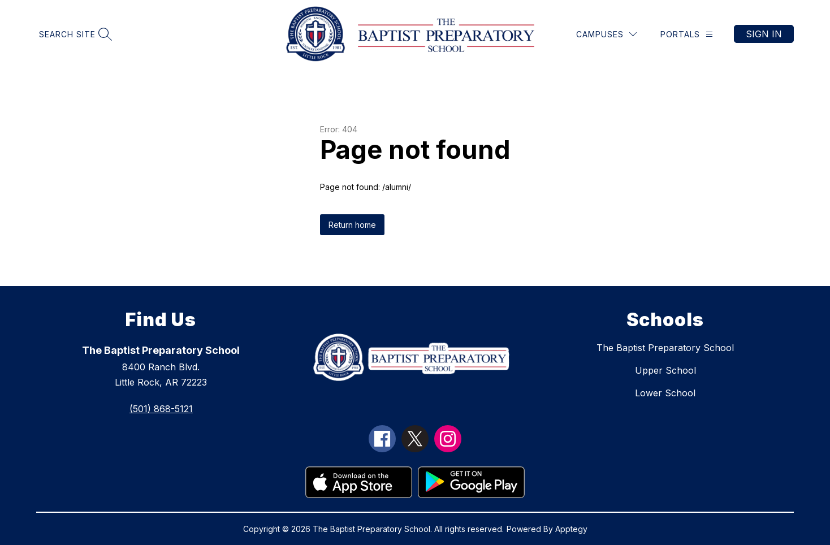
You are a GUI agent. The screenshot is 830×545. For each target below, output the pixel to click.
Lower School (665, 393)
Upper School (665, 370)
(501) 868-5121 (161, 408)
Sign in (764, 34)
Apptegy (571, 529)
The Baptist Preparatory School (665, 347)
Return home (352, 225)
